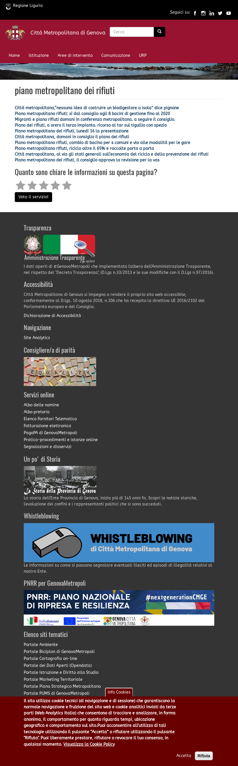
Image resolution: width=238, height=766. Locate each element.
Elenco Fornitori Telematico (50, 418)
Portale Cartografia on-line (50, 658)
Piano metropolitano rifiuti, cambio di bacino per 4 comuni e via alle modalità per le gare (102, 142)
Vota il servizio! (33, 196)
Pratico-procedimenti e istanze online (61, 439)
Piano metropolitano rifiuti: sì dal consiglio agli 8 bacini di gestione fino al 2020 (92, 113)
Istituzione (39, 55)
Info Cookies (119, 693)
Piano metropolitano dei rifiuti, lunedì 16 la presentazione (72, 131)
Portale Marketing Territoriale (53, 679)
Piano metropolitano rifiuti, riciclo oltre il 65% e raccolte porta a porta (84, 148)
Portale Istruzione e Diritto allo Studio (61, 672)
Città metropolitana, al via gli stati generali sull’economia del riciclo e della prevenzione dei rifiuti (111, 154)
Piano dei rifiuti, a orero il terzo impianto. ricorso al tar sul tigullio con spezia (91, 125)
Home (14, 55)
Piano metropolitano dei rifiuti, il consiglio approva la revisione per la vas (87, 160)
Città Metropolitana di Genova (67, 33)
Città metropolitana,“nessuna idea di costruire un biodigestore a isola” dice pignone (97, 107)
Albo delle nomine (41, 405)
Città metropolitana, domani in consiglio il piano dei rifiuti (72, 136)
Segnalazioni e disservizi (48, 446)
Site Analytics (37, 337)
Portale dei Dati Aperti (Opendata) (58, 665)
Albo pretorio (37, 412)
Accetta (183, 757)
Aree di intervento (75, 55)
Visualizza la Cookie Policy (89, 745)
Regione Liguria (24, 5)
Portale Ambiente (41, 644)
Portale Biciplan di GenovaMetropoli (59, 651)
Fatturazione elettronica (47, 425)
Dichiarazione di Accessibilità (52, 315)
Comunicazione (115, 55)
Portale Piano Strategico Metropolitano (62, 686)
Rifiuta (203, 757)
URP (143, 55)
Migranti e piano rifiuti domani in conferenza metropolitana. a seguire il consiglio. (95, 119)
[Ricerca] (159, 32)
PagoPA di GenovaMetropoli (50, 432)
